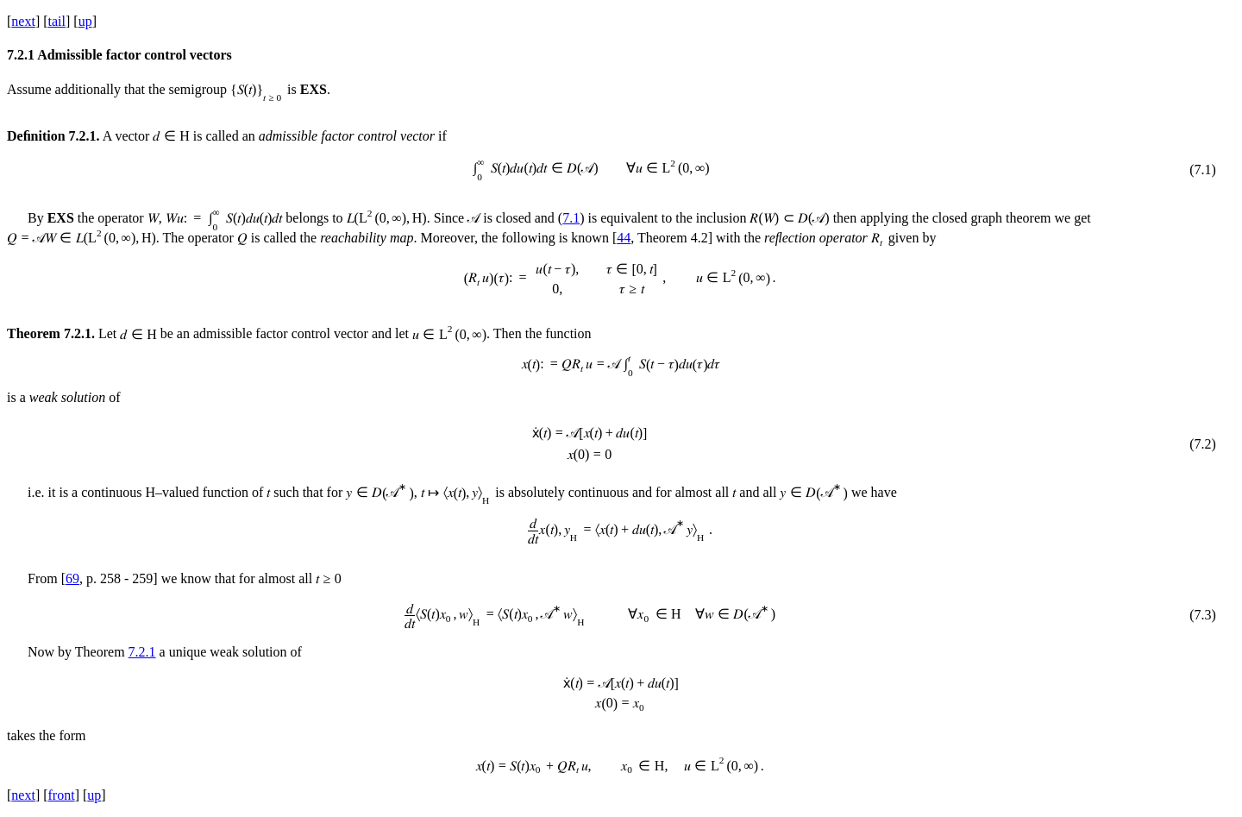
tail (57, 21)
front (61, 795)
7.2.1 (142, 651)
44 (623, 237)
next (23, 21)
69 (72, 578)
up (85, 21)
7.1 (571, 218)
